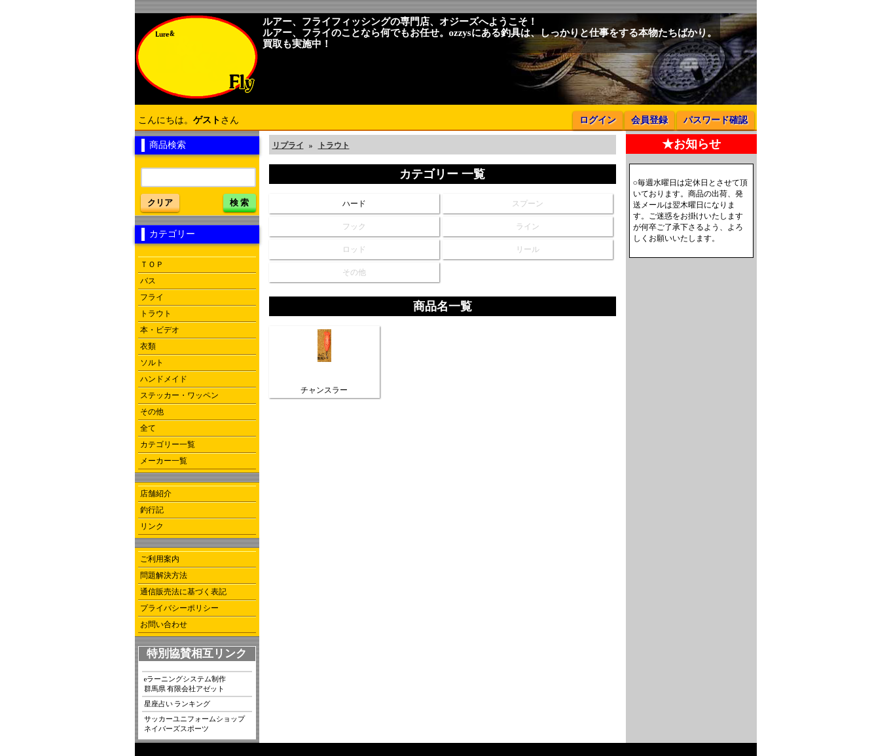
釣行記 (152, 509)
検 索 (239, 202)
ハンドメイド (163, 379)
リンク (152, 526)
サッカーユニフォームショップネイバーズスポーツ (194, 723)
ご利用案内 (159, 559)
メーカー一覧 (163, 460)
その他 (152, 411)
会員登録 (649, 120)
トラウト (156, 313)
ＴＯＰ (152, 264)
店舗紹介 (156, 493)
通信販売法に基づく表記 (183, 591)
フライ (152, 297)
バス (148, 280)
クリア (160, 202)
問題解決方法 (163, 575)
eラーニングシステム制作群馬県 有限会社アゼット (185, 684)
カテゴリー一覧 (167, 444)
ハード (354, 203)
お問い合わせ (163, 624)
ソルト (152, 362)
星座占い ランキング (177, 704)
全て (148, 428)
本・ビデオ (159, 329)
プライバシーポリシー (179, 608)
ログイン (597, 120)
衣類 (148, 346)
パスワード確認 (715, 120)
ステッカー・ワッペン (179, 395)
